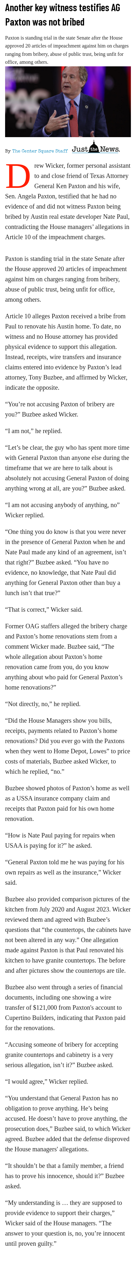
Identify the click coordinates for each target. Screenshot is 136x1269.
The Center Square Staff (40, 151)
